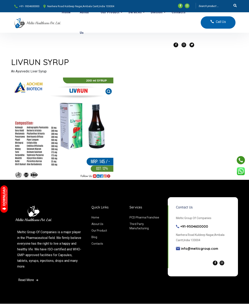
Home (66, 12)
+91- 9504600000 (29, 6)
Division (157, 12)
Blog (94, 237)
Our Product (110, 12)
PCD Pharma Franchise (144, 217)
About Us (84, 22)
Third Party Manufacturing (139, 226)
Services (135, 12)
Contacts (178, 12)
